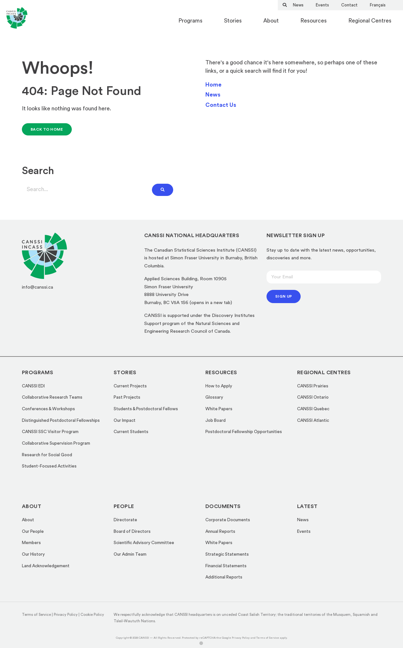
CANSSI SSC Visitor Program (50, 432)
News (298, 5)
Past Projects (127, 397)
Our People (33, 531)
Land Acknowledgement (46, 566)
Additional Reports (223, 577)
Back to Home (47, 129)
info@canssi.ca (37, 287)
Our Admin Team (130, 554)
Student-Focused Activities (49, 466)
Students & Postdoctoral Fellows (146, 409)
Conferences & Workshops (48, 409)
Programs (190, 20)
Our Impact (125, 420)
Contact (349, 5)
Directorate (125, 520)
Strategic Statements (227, 554)
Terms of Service (36, 614)
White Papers (218, 409)
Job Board (215, 420)
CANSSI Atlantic (313, 420)
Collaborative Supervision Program (56, 443)
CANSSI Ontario (313, 397)
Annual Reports (220, 531)
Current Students (131, 432)
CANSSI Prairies (312, 386)
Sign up (283, 296)
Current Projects (130, 386)
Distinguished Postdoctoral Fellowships (61, 420)
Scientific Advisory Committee (144, 543)
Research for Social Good (47, 455)
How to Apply (218, 386)
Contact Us (220, 105)
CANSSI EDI (33, 386)
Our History (33, 554)
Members (31, 543)
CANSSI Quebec (313, 409)
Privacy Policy (66, 614)
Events (322, 5)
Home (213, 85)
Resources (313, 20)
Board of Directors (132, 531)
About (271, 20)
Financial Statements (226, 566)
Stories (233, 20)
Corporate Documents (227, 520)
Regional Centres (369, 20)
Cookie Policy (92, 614)
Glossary (214, 397)
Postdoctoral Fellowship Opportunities (243, 432)
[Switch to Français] (378, 5)
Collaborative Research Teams (52, 397)
